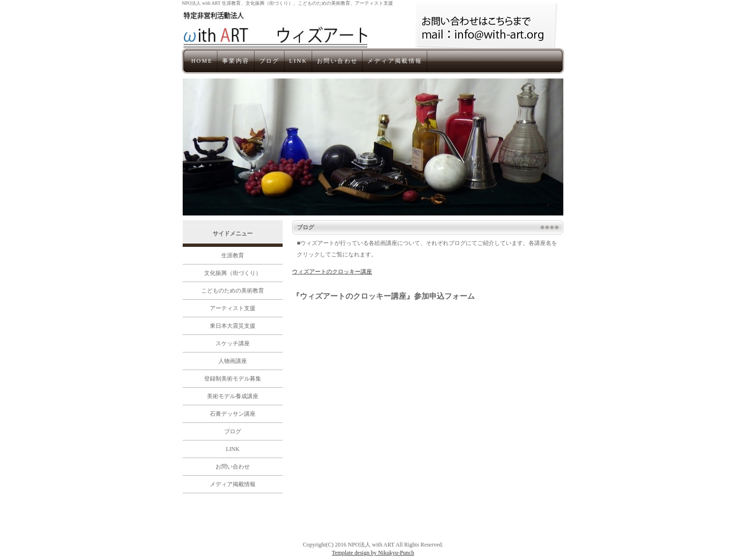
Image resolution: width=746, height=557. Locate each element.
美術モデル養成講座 (232, 396)
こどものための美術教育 (232, 290)
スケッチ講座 (233, 343)
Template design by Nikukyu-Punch (373, 552)
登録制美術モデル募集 (232, 378)
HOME (202, 61)
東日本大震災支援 (232, 325)
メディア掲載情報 (394, 61)
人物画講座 (232, 361)
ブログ (269, 61)
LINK (298, 61)
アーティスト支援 (232, 308)
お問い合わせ (337, 61)
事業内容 (236, 61)
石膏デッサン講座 (232, 413)
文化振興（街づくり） (232, 273)
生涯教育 (232, 255)
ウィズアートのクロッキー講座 (332, 271)
